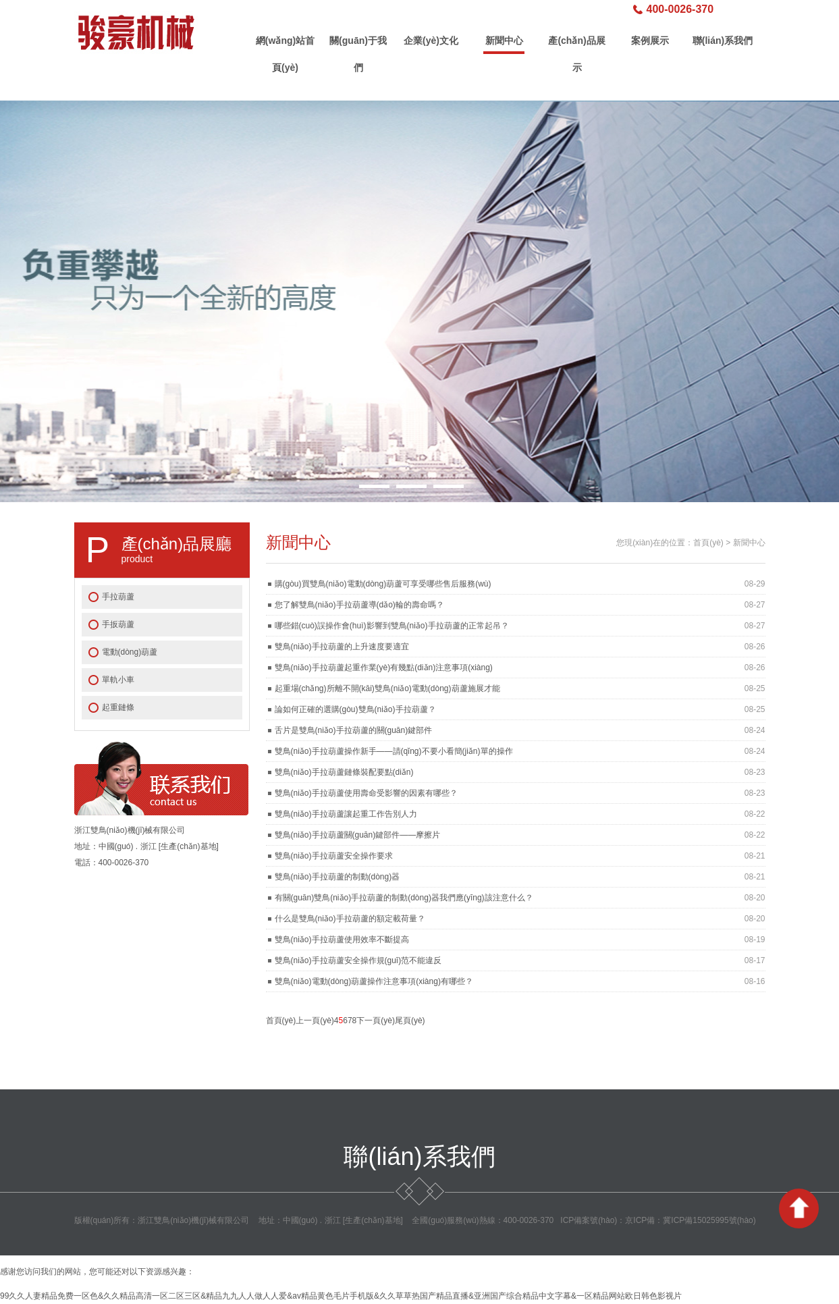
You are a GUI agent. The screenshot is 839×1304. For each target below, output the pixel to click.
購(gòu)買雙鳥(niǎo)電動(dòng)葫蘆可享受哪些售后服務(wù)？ (383, 584)
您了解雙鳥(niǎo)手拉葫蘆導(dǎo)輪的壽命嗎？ (359, 604)
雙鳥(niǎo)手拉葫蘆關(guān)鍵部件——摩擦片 (358, 835)
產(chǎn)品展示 (576, 44)
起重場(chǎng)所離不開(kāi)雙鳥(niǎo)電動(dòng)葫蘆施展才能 (387, 688)
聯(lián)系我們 (723, 40)
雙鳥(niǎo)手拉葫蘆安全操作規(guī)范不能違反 (358, 960)
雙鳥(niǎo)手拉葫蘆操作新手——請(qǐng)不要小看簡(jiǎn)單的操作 (394, 751)
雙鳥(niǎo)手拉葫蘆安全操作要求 (334, 856)
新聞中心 (504, 40)
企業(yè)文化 (431, 40)
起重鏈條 (118, 707)
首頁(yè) (708, 542)
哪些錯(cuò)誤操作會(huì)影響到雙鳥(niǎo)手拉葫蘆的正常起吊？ (392, 625)
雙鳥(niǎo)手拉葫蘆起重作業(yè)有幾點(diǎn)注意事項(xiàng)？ (384, 667)
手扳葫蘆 (118, 624)
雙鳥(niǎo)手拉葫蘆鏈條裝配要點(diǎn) (344, 772)
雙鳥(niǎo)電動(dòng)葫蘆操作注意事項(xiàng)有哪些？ (374, 981)
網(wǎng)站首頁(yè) (285, 44)
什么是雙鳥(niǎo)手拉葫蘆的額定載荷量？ (350, 918)
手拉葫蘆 (118, 596)
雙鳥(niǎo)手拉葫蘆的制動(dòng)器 (337, 876)
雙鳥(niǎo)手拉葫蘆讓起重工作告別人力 (346, 814)
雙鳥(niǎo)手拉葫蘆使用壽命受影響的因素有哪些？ (366, 793)
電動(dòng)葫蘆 (130, 652)
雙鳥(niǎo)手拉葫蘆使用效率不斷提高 (342, 939)
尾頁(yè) (410, 1020)
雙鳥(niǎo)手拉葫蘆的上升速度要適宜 (342, 646)
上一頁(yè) (315, 1020)
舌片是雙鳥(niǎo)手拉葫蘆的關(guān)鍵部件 (354, 730)
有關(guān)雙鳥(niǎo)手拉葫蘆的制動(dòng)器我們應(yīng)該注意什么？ (404, 897)
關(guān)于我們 (358, 44)
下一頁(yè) (375, 1020)
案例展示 (650, 40)
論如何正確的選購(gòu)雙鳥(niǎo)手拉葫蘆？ (355, 709)
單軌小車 (118, 679)
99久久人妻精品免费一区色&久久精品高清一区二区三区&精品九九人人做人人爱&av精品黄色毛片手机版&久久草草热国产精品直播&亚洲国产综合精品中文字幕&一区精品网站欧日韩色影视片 (341, 1296)
